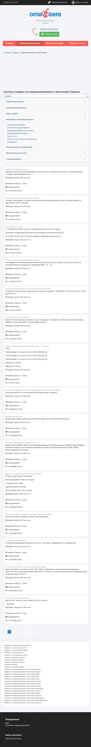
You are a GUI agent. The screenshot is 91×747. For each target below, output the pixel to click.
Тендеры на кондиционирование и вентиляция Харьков (22, 672)
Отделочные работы (15, 102)
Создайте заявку (49, 34)
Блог (7, 723)
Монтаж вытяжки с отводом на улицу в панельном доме (28, 514)
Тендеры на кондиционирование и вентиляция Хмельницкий (24, 698)
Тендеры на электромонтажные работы (17, 645)
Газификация (12, 142)
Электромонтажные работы (17, 133)
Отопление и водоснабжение (18, 128)
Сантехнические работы (16, 125)
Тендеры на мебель (10, 664)
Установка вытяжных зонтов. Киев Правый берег (25, 567)
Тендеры (15, 53)
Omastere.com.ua (11, 2)
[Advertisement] (46, 71)
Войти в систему (80, 2)
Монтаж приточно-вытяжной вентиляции (22, 198)
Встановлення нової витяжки (17, 317)
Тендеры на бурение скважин (14, 660)
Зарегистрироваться (57, 2)
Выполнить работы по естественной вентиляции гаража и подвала (33, 390)
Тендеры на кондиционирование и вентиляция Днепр (21, 674)
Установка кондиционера (15, 541)
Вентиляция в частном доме (17, 598)
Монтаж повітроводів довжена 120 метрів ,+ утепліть (27, 346)
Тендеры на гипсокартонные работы (16, 655)
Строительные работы (16, 108)
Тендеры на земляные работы (14, 667)
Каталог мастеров (54, 43)
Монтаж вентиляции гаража (16, 169)
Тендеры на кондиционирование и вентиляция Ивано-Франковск (25, 700)
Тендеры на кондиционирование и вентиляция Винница (22, 691)
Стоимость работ (77, 43)
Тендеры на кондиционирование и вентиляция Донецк (22, 693)
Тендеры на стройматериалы (13, 652)
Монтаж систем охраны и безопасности (22, 139)
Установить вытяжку (14, 227)
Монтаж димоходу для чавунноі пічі (20, 443)
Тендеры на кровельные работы (14, 657)
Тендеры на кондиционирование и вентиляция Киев (21, 676)
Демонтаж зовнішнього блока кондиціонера (23, 474)
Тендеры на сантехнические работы (16, 650)
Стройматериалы (13, 159)
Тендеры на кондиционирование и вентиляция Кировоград (23, 688)
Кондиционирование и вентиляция (20, 130)
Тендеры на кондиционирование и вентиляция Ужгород (22, 686)
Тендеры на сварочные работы (14, 662)
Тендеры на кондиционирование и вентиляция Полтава (22, 681)
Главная (9, 43)
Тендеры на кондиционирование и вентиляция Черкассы (23, 695)
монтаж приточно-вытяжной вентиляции (22, 260)
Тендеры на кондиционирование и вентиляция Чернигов (22, 703)
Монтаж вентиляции (13, 416)
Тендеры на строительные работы (15, 648)
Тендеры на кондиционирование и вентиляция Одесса (22, 669)
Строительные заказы (29, 43)
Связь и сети (12, 136)
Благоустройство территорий (19, 147)
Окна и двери (12, 114)
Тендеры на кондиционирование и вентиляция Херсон (22, 683)
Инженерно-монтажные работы (20, 119)
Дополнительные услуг (16, 153)
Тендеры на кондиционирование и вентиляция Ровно (21, 679)
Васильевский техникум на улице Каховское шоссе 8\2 (27, 289)
